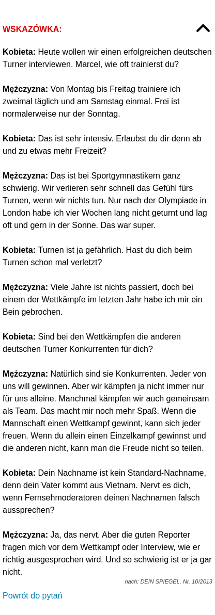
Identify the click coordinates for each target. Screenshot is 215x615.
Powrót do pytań (33, 595)
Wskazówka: (32, 29)
